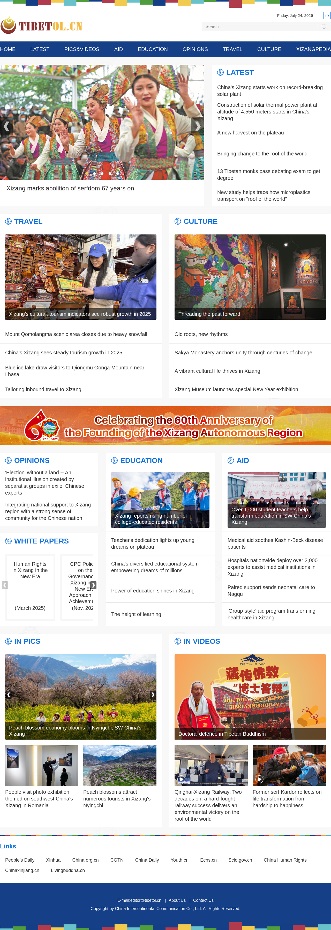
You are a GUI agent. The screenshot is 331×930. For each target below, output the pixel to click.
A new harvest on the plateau (250, 132)
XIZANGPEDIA (313, 49)
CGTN (117, 860)
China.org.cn (85, 860)
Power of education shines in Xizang (152, 590)
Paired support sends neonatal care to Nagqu (271, 590)
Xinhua (53, 860)
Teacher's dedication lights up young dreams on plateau (152, 543)
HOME (8, 49)
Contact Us (203, 900)
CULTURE (269, 49)
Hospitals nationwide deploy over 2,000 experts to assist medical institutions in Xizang (273, 567)
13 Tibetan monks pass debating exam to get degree (268, 174)
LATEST (39, 49)
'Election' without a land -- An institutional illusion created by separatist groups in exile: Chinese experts (44, 483)
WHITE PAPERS (41, 541)
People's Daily (20, 860)
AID (118, 49)
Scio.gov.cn (240, 860)
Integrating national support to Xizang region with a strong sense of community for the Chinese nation (48, 511)
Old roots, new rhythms (201, 334)
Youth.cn (180, 860)
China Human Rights (285, 860)
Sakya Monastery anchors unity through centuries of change (243, 352)
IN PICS (27, 641)
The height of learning (136, 614)
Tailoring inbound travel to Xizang (43, 389)
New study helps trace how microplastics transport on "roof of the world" (263, 195)
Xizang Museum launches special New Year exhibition (236, 389)
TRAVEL (232, 49)
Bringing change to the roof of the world (262, 153)
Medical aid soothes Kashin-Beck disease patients (275, 543)
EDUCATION (153, 49)
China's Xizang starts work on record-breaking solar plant (270, 90)
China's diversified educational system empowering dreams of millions (155, 567)
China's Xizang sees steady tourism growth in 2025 (63, 352)
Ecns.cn (208, 860)
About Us (177, 900)
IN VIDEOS (202, 641)
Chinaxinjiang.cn (22, 870)
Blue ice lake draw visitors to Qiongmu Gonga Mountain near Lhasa (74, 371)
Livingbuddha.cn (68, 870)
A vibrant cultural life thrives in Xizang (217, 371)
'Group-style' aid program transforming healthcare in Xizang (271, 614)
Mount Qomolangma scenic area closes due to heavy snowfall (76, 334)
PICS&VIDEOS (82, 49)
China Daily (147, 860)
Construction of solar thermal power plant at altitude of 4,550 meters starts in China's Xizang (267, 111)
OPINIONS (195, 49)
